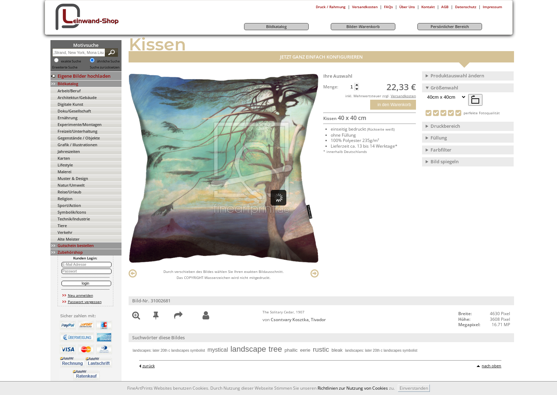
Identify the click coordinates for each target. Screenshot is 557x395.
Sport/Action (69, 205)
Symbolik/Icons (72, 212)
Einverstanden (414, 388)
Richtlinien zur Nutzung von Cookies (353, 388)
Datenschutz (465, 6)
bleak (336, 350)
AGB (445, 6)
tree (275, 349)
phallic (291, 350)
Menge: (330, 87)
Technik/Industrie (74, 218)
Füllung (439, 138)
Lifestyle (65, 165)
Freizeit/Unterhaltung (77, 131)
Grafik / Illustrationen (77, 144)
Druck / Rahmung (331, 6)
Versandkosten (365, 6)
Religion (65, 198)
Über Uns (407, 6)
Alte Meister (69, 239)
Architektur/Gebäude (77, 97)
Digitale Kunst (70, 104)
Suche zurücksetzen (105, 67)
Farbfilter (441, 150)
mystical (217, 350)
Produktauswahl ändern (457, 75)
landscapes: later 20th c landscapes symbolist (169, 350)
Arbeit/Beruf (69, 90)
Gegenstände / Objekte (79, 138)
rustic (321, 349)
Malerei (64, 171)
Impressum (492, 6)
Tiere (62, 225)
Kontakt (428, 6)
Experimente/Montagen (80, 124)
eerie (305, 350)
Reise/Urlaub (69, 191)
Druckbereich (445, 126)
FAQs (388, 6)
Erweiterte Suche (64, 67)
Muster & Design (73, 178)
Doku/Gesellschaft (74, 111)
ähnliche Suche (108, 61)
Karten (64, 158)
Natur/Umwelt (71, 185)
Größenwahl (444, 87)
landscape (248, 349)
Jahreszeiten (69, 151)
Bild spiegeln (445, 161)
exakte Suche (71, 61)
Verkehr (65, 232)
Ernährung (67, 117)
